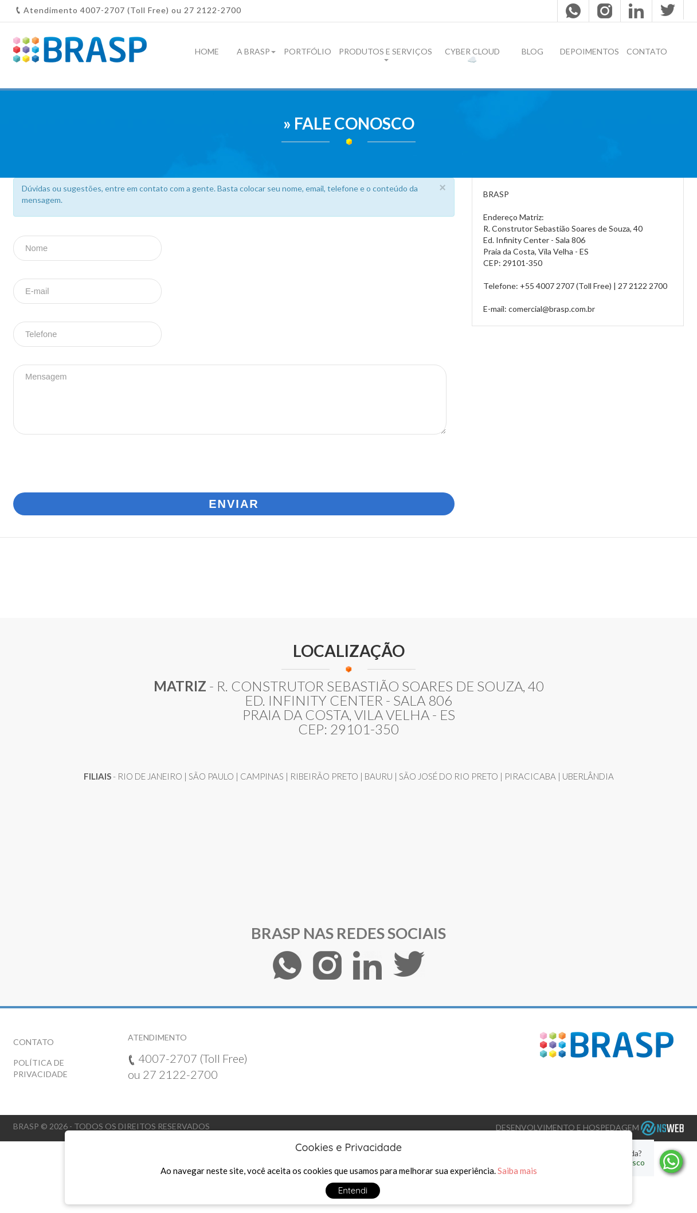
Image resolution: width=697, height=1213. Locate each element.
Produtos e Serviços (385, 53)
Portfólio (307, 51)
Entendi (353, 1190)
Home (207, 51)
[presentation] (100, 462)
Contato (646, 51)
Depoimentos (589, 51)
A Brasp (256, 51)
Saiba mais (517, 1170)
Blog (532, 51)
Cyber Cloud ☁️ (472, 55)
